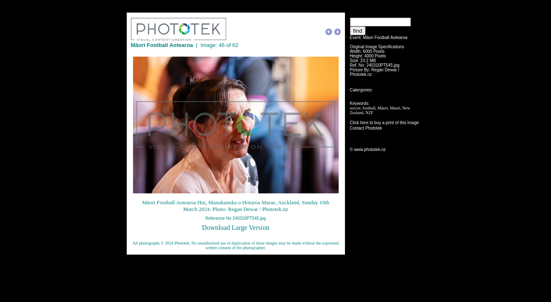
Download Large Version (235, 227)
